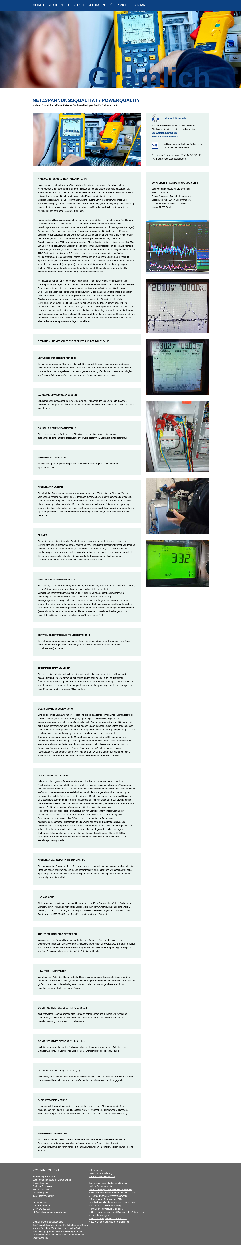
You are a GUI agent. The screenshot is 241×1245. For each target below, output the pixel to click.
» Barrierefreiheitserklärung (102, 1176)
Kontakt (140, 5)
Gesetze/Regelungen (86, 5)
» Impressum (95, 1170)
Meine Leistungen (48, 5)
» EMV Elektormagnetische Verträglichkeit (109, 1222)
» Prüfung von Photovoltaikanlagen (106, 1209)
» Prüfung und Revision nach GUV (105, 1199)
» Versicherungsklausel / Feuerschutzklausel (110, 1189)
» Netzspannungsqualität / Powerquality (108, 1218)
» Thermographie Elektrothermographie (108, 1196)
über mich (118, 5)
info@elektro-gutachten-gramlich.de (50, 1212)
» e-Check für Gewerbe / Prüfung (105, 1205)
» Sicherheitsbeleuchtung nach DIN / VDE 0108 (112, 1202)
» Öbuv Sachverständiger (101, 1186)
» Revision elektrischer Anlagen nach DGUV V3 (112, 1192)
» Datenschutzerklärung (100, 1173)
